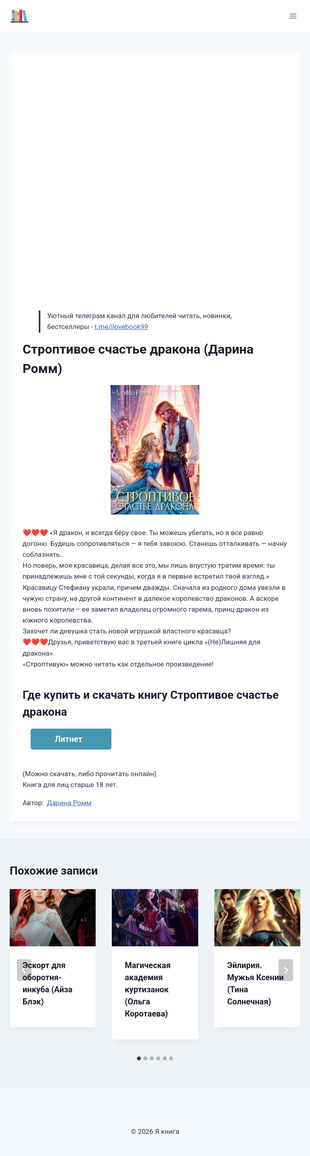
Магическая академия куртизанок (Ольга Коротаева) (147, 989)
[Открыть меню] (292, 16)
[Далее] (286, 970)
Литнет (68, 739)
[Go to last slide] (24, 970)
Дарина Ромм (69, 803)
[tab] (139, 1058)
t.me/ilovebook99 (121, 327)
